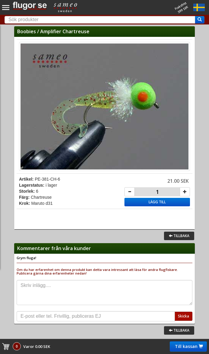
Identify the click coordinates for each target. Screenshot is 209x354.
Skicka (183, 316)
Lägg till (157, 201)
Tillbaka (179, 235)
